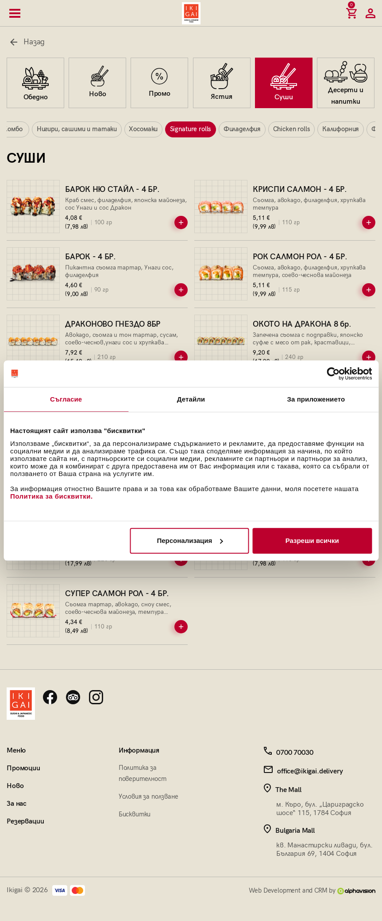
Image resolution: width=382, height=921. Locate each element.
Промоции (23, 769)
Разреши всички (312, 540)
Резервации (25, 822)
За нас (17, 804)
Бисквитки (135, 815)
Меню (16, 751)
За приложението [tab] (316, 399)
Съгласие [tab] (66, 399)
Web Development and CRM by (312, 891)
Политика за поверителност (142, 774)
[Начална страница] (191, 13)
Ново (15, 787)
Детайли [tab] (191, 399)
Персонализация (190, 540)
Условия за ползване (148, 797)
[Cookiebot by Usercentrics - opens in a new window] (333, 373)
